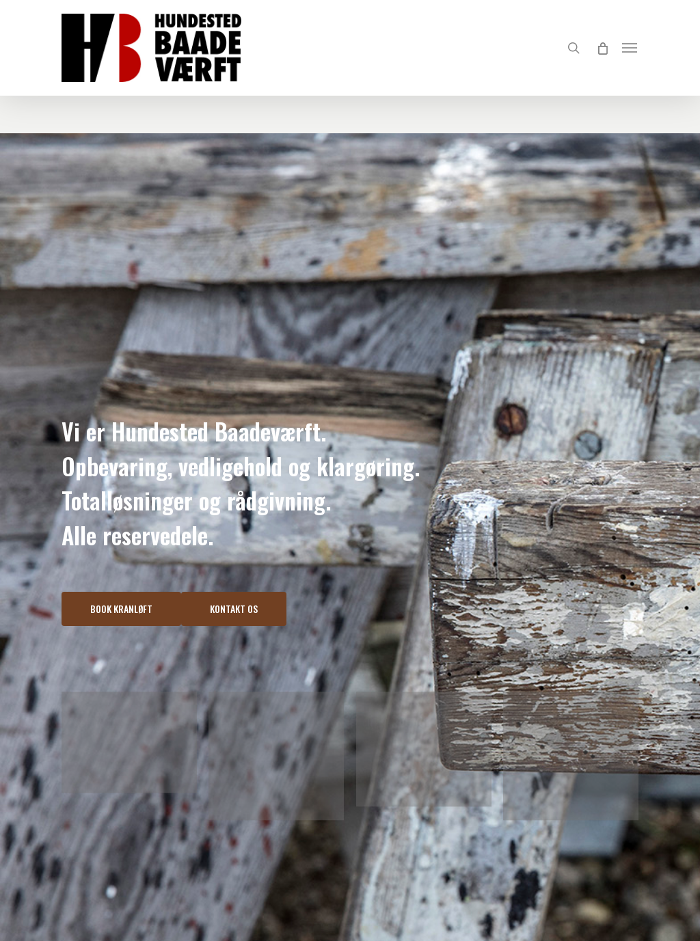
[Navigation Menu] (630, 48)
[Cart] (602, 48)
